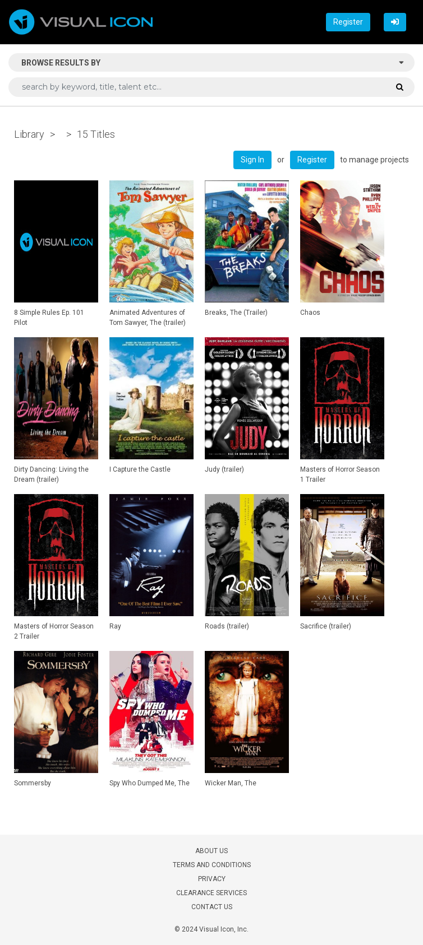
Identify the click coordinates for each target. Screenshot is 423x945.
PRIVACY (212, 879)
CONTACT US (211, 907)
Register (348, 21)
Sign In (252, 159)
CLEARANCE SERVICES (211, 893)
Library (29, 134)
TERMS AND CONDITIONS (212, 865)
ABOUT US (211, 851)
